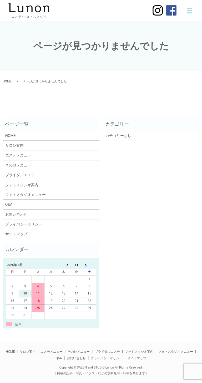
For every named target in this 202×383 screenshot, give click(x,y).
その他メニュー (18, 165)
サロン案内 (14, 145)
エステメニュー (18, 155)
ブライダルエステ (20, 175)
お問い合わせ (16, 214)
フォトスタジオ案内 (21, 185)
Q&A (8, 204)
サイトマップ (16, 234)
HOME (7, 81)
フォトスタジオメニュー (25, 195)
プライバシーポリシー (23, 224)
